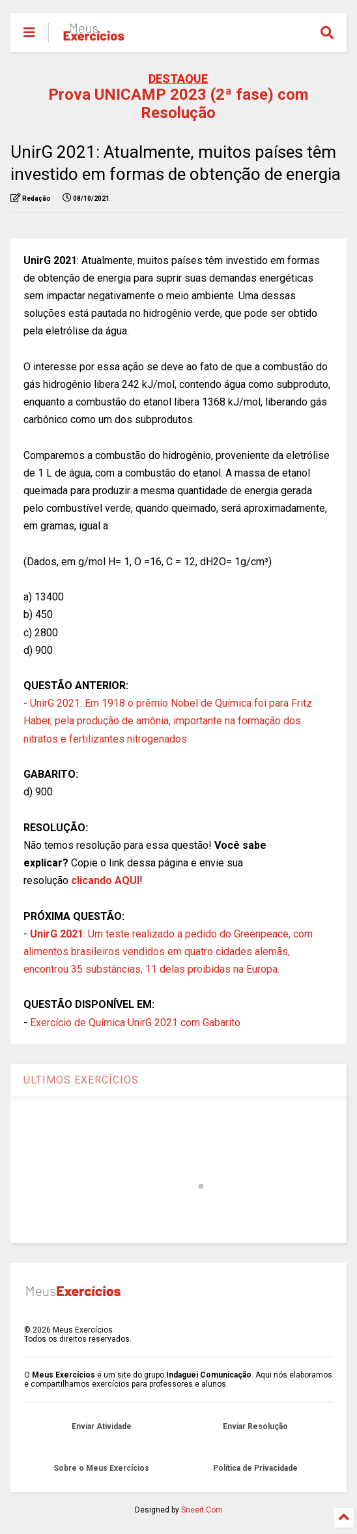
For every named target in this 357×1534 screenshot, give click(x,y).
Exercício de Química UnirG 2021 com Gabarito (135, 1022)
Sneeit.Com (202, 1509)
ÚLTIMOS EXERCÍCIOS (81, 1080)
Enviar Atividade (102, 1426)
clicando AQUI (105, 880)
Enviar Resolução (255, 1426)
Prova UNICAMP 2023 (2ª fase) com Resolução (178, 103)
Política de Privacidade (255, 1468)
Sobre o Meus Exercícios (101, 1468)
